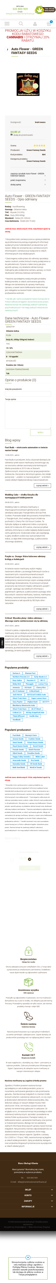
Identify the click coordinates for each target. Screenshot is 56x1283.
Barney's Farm (31, 735)
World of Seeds (36, 767)
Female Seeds (18, 750)
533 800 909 (20, 9)
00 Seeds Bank (36, 764)
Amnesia (16, 687)
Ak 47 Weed (36, 709)
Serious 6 (16, 673)
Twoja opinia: (10, 399)
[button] (7, 23)
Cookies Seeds (34, 739)
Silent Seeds (17, 753)
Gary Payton (17, 702)
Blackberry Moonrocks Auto (24, 705)
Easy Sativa (17, 680)
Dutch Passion (34, 750)
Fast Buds (17, 735)
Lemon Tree (43, 684)
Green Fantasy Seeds (36, 150)
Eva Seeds (35, 760)
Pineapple (30, 684)
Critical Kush (34, 691)
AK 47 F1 (45, 702)
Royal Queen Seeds (20, 746)
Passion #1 (31, 680)
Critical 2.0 (17, 712)
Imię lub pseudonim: (13, 389)
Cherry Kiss (41, 687)
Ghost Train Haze (19, 698)
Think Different (19, 716)
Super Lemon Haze (38, 698)
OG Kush (28, 687)
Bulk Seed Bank (19, 767)
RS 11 (42, 680)
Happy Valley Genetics (22, 757)
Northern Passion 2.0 (21, 677)
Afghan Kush (32, 702)
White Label (40, 757)
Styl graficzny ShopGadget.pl (15, 1227)
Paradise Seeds (33, 753)
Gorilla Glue (34, 716)
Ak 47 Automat (18, 691)
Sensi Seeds (17, 742)
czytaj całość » (42, 485)
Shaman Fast (30, 673)
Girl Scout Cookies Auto (36, 695)
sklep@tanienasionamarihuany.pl (20, 13)
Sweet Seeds (38, 746)
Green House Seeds (35, 742)
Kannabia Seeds (19, 764)
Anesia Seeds (18, 739)
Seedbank (17, 720)
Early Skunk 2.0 (40, 677)
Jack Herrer (17, 695)
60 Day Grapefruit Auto (35, 712)
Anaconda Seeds (19, 760)
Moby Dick (17, 684)
